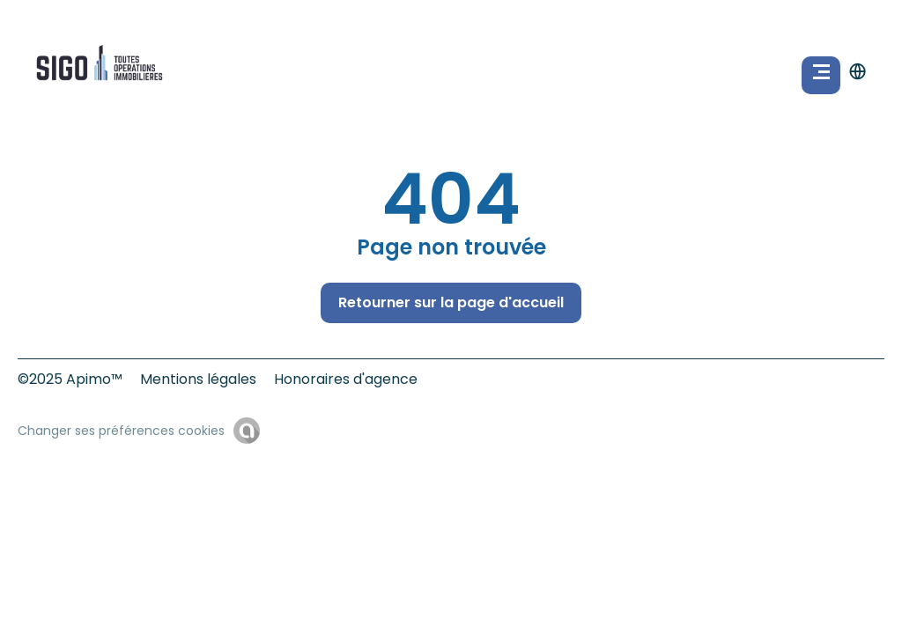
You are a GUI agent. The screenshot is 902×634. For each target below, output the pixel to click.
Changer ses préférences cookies (121, 431)
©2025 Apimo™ (70, 379)
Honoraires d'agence (346, 379)
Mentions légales (198, 379)
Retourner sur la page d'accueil (451, 302)
